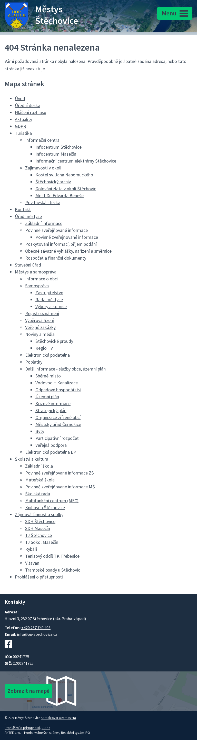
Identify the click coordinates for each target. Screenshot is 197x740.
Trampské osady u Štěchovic (52, 570)
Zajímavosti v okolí (43, 168)
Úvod (20, 98)
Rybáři (31, 549)
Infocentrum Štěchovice (58, 147)
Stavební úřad (28, 265)
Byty (39, 431)
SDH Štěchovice (40, 521)
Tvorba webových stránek (41, 732)
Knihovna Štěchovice (45, 507)
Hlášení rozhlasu (30, 112)
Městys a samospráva (35, 272)
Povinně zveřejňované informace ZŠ (59, 473)
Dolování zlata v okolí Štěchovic (65, 189)
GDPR (20, 126)
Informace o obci (41, 279)
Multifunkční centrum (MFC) (51, 501)
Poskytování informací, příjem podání (61, 244)
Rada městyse (49, 299)
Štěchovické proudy (54, 341)
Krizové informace (53, 403)
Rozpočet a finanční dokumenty (55, 258)
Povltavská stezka (42, 202)
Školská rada (37, 494)
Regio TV (44, 348)
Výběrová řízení (39, 320)
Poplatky (33, 362)
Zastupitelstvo (49, 293)
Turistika (23, 133)
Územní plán (47, 397)
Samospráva (37, 286)
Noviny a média (40, 334)
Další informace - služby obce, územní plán (65, 369)
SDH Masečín (37, 528)
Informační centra (42, 140)
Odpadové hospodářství (58, 390)
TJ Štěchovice (38, 535)
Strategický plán (50, 410)
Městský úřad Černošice (58, 424)
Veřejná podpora (51, 445)
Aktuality (23, 119)
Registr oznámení (42, 313)
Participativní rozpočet (57, 438)
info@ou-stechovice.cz (37, 634)
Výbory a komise (51, 306)
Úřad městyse (28, 216)
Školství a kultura (31, 459)
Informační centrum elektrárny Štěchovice (75, 161)
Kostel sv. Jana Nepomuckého (64, 175)
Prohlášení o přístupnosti (39, 577)
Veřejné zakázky (40, 327)
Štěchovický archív (53, 182)
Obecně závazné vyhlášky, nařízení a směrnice (68, 251)
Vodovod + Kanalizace (56, 383)
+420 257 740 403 (36, 627)
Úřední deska (27, 105)
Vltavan (32, 563)
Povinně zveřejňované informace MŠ (60, 487)
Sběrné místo (48, 376)
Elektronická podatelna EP (50, 452)
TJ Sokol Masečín (41, 542)
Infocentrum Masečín (55, 154)
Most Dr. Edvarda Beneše (59, 195)
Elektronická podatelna (47, 355)
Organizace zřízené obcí (58, 417)
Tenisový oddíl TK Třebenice (52, 556)
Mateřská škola (40, 480)
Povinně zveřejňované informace (56, 230)
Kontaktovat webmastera (58, 718)
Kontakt (23, 209)
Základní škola (39, 466)
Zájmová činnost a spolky (39, 514)
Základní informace (43, 223)
